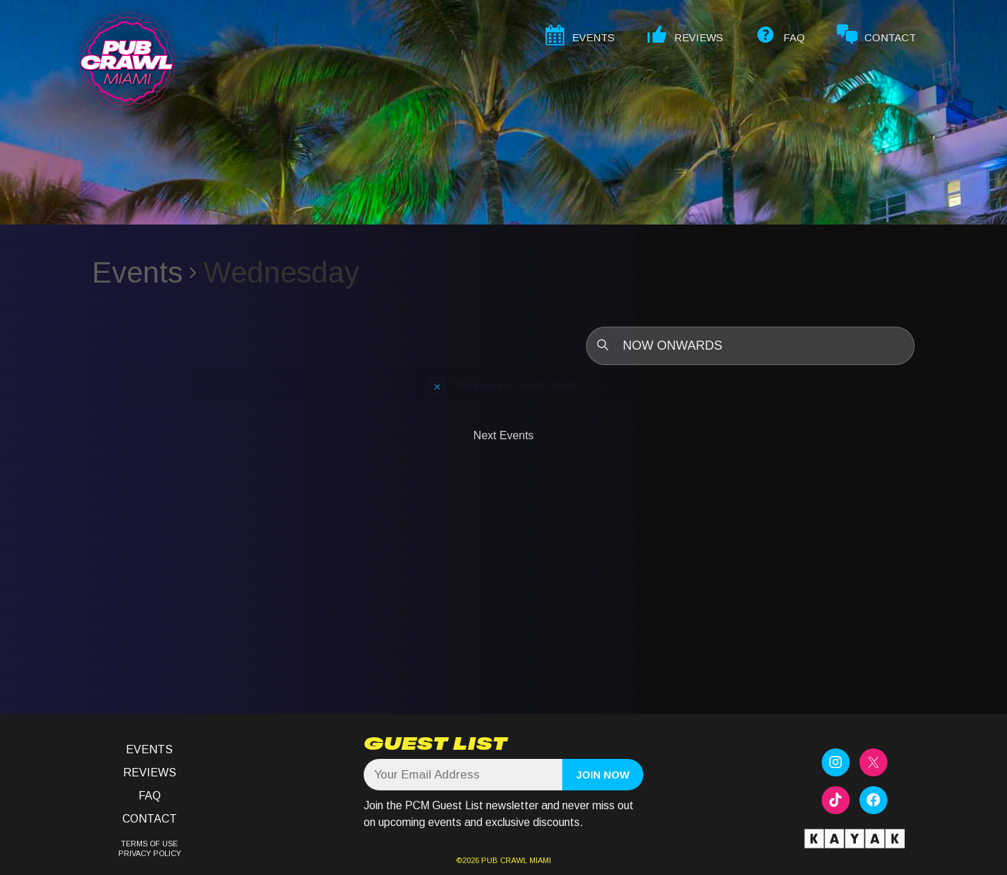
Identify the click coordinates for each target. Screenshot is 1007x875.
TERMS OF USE (149, 843)
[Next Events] (503, 436)
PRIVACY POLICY (149, 853)
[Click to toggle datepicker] (750, 346)
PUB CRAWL (504, 860)
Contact (149, 819)
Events (137, 272)
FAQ (149, 796)
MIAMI (539, 860)
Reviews (149, 772)
